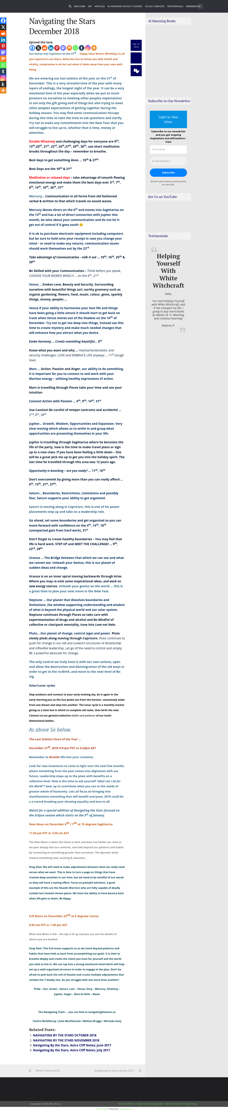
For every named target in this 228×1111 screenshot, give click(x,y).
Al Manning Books (154, 1103)
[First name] (168, 149)
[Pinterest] (57, 48)
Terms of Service (173, 1103)
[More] (94, 48)
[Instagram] (88, 48)
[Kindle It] (3, 84)
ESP (90, 6)
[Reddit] (44, 48)
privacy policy (180, 181)
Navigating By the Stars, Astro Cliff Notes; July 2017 (71, 1050)
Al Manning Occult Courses (125, 6)
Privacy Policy (190, 1103)
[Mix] (69, 48)
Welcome (79, 6)
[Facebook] (32, 48)
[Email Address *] (168, 161)
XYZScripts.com (126, 1109)
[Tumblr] (81, 48)
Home (121, 1103)
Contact (139, 1103)
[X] (38, 48)
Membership (193, 6)
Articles (100, 6)
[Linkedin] (51, 48)
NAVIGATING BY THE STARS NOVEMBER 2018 (66, 1040)
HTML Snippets (102, 1109)
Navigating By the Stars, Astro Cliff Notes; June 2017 (72, 1045)
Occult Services (154, 6)
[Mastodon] (63, 48)
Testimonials (175, 6)
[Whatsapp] (75, 48)
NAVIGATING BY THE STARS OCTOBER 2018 (64, 1035)
